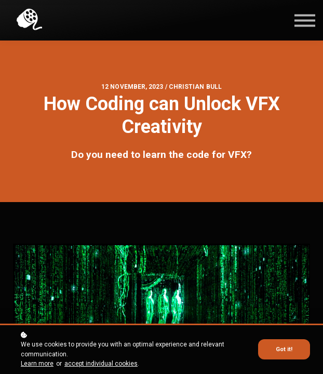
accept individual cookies (101, 363)
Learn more (37, 363)
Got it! (284, 349)
